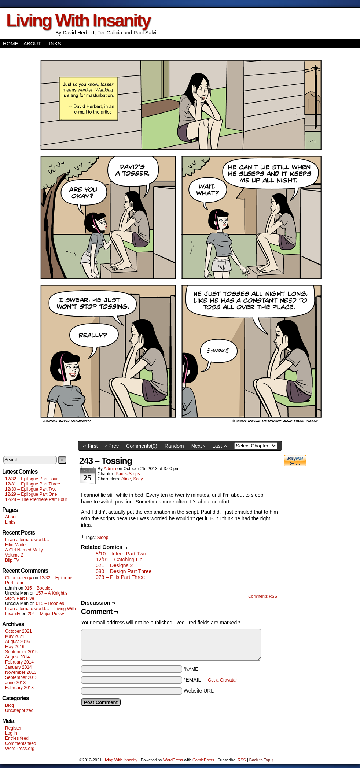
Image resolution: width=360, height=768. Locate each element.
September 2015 (21, 651)
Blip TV (12, 560)
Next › (198, 446)
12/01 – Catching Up (119, 559)
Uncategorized (19, 710)
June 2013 (15, 682)
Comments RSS (262, 596)
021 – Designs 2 (114, 565)
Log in (11, 733)
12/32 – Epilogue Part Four (31, 478)
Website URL (199, 691)
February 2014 (19, 662)
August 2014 (17, 657)
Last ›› (219, 446)
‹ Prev (112, 446)
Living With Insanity (78, 20)
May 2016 (15, 646)
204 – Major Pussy (45, 613)
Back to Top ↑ (261, 760)
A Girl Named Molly (24, 550)
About (32, 44)
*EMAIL (210, 680)
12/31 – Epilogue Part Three (32, 484)
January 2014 (18, 667)
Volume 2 (14, 555)
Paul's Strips (127, 473)
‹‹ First (90, 446)
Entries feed (17, 738)
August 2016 (17, 641)
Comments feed (20, 743)
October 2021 (18, 631)
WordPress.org (19, 748)
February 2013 (19, 687)
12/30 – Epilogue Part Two (31, 489)
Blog (9, 705)
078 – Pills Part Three (120, 577)
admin (110, 468)
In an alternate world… (27, 539)
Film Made (15, 544)
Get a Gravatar (222, 680)
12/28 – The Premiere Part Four (36, 499)
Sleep (103, 537)
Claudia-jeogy (18, 577)
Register (13, 728)
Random (174, 446)
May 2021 (15, 636)
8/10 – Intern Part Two (121, 554)
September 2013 (21, 677)
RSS (242, 760)
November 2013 (20, 672)
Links (53, 44)
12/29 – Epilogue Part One (31, 494)
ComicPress (203, 760)
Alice (126, 478)
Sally (138, 478)
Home (10, 44)
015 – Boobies (39, 588)
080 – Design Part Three (123, 571)
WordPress (173, 760)
